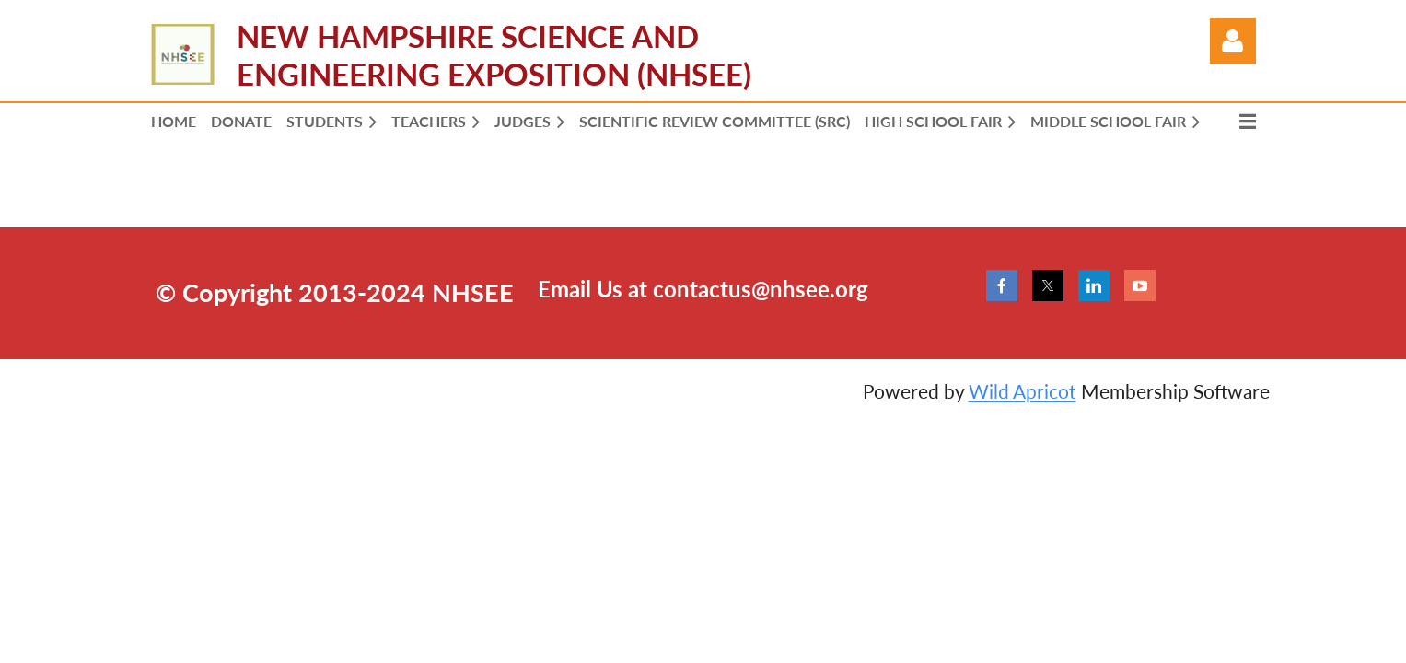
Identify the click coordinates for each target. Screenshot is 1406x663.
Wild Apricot (1022, 390)
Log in (1233, 41)
